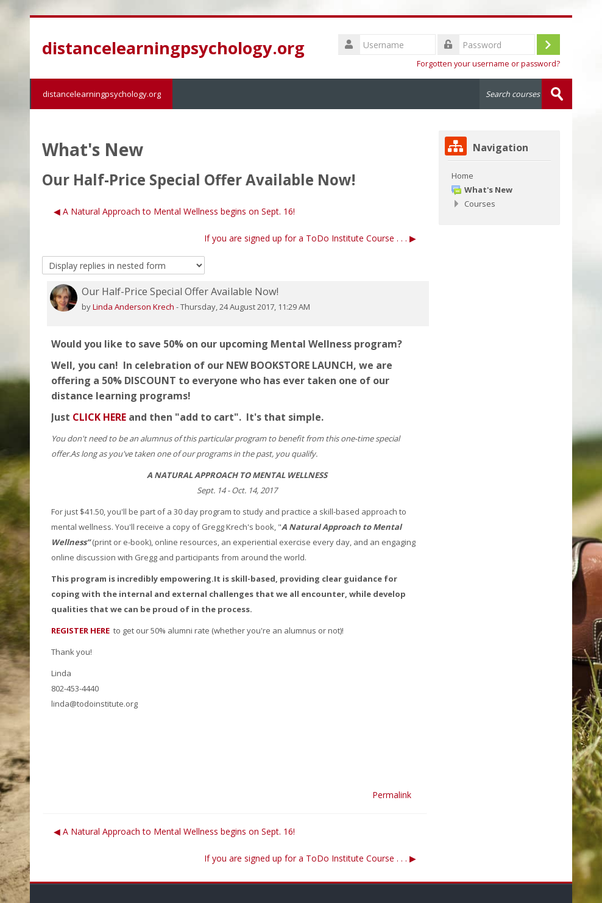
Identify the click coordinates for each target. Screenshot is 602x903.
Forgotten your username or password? (488, 64)
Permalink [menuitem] (391, 795)
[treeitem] (499, 176)
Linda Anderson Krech (133, 306)
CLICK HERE (99, 417)
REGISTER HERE (81, 630)
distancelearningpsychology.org (101, 93)
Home (462, 175)
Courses (479, 203)
